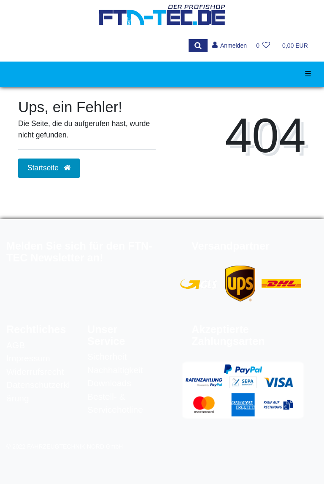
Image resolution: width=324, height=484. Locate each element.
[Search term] (99, 45)
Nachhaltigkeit (115, 370)
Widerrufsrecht (35, 371)
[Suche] (197, 45)
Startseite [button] (48, 168)
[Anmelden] (229, 45)
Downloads (109, 383)
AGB (15, 345)
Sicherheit (107, 356)
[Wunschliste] (263, 45)
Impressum (28, 358)
